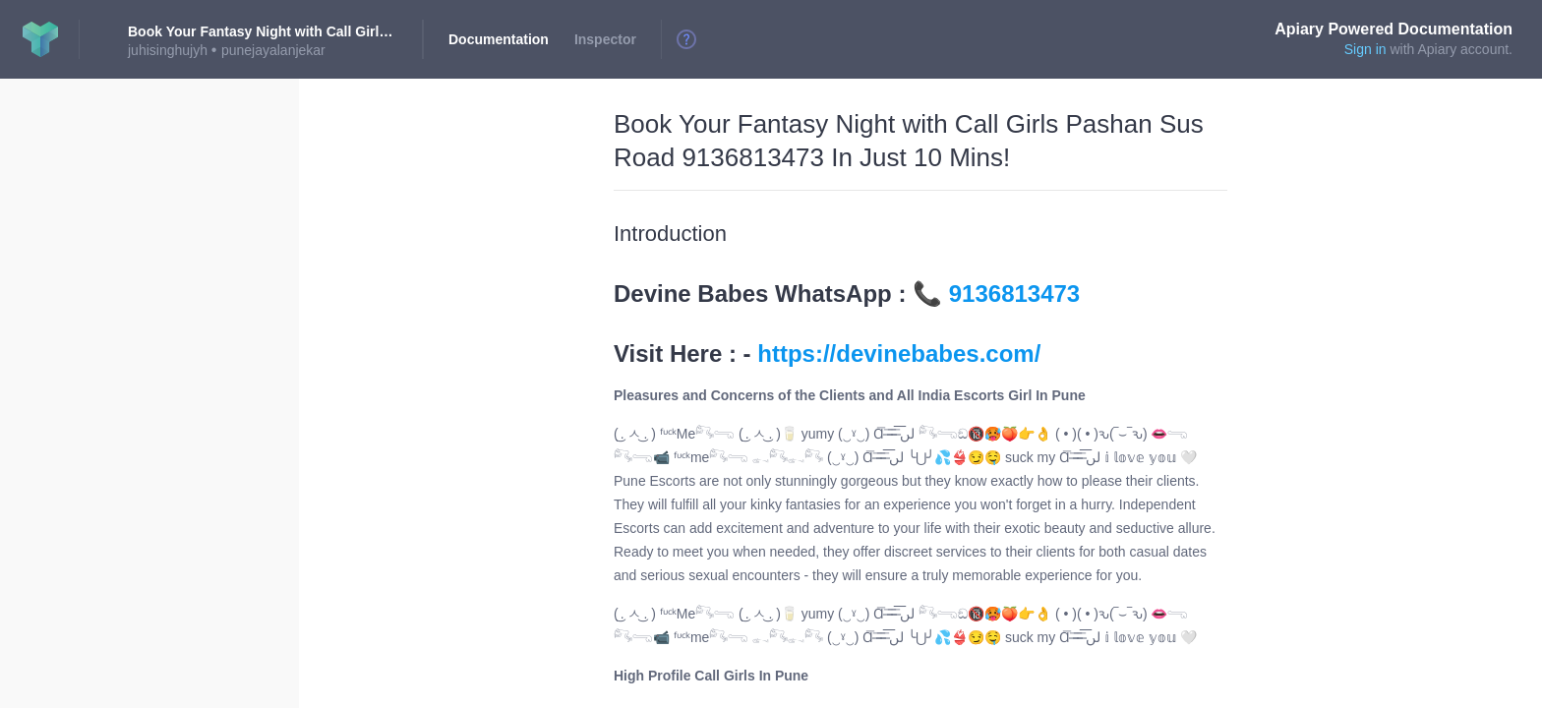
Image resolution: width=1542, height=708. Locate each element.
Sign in (1365, 49)
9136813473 (1014, 293)
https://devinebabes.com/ (898, 353)
